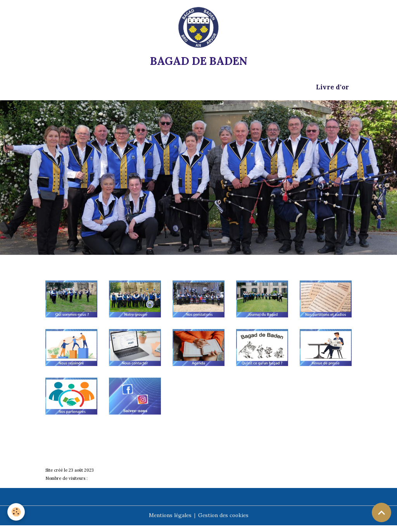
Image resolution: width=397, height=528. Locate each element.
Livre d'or (332, 89)
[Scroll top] (381, 512)
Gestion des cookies (224, 517)
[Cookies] (16, 512)
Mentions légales (169, 517)
